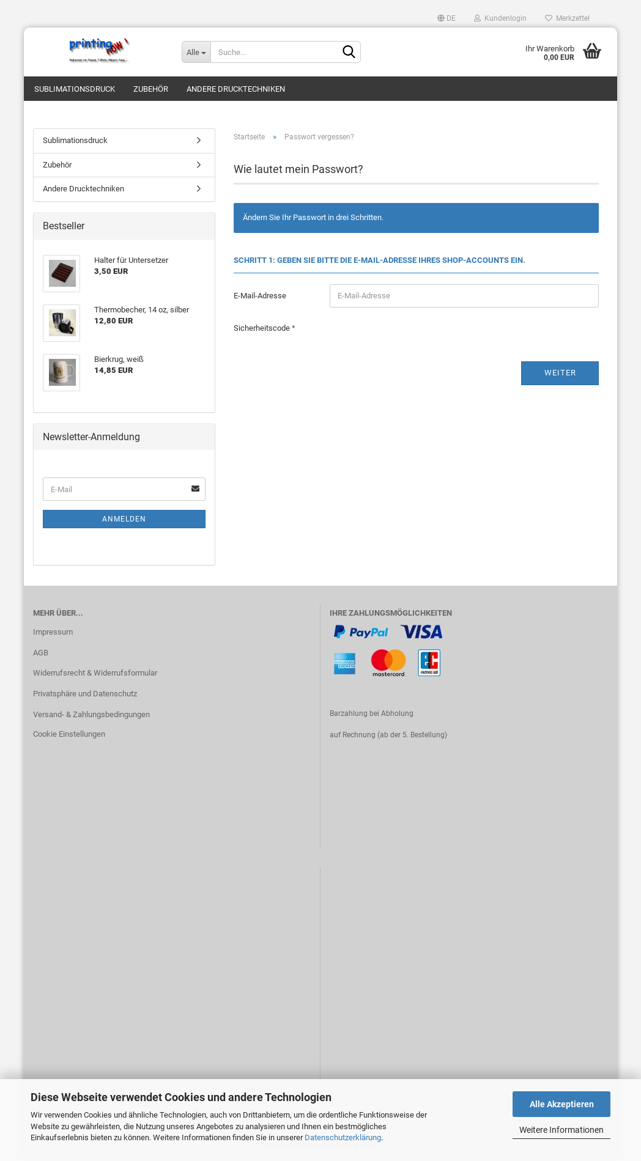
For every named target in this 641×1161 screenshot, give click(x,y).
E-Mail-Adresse (260, 295)
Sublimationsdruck (74, 89)
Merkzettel (567, 18)
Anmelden (124, 519)
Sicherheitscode (263, 328)
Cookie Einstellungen (69, 734)
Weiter (560, 372)
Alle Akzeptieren (562, 1104)
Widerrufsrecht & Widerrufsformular (95, 672)
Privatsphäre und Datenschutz (85, 693)
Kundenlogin (500, 18)
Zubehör (150, 89)
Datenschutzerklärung (343, 1137)
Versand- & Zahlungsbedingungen (91, 714)
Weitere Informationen (561, 1130)
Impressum (53, 631)
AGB (40, 652)
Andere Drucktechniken (236, 89)
